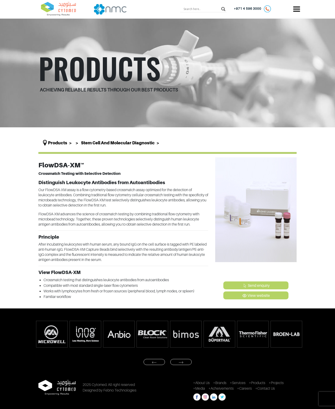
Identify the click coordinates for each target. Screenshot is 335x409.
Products (57, 142)
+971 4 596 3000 (252, 8)
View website (256, 295)
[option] (51, 334)
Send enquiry (256, 285)
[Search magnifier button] (223, 9)
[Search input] (201, 9)
